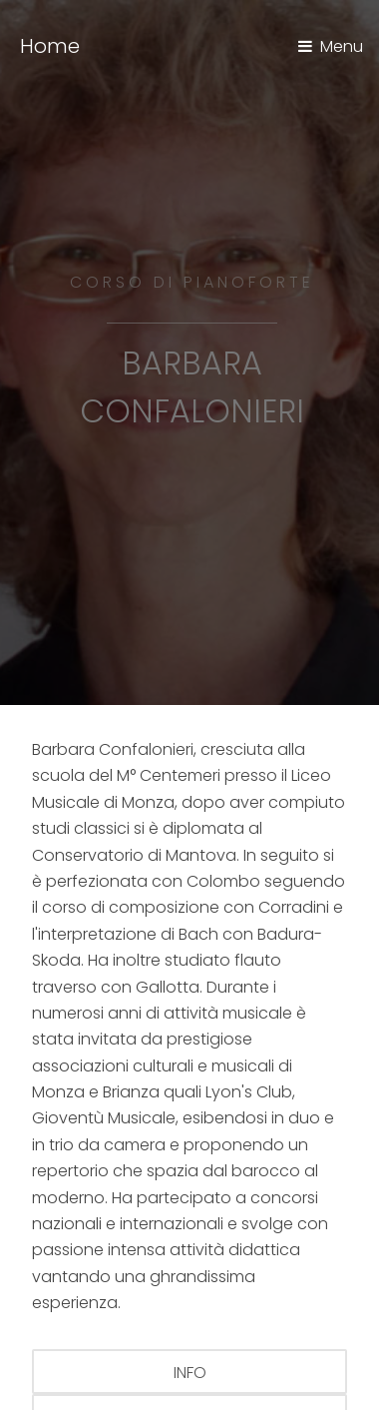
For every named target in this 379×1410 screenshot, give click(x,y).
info (190, 1372)
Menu (341, 46)
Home (50, 46)
